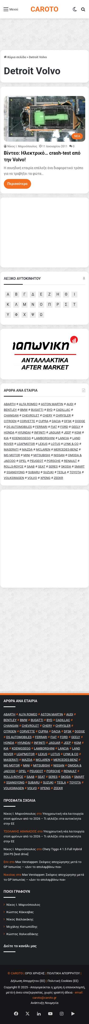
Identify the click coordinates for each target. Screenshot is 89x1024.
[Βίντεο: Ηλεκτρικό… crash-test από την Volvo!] (44, 119)
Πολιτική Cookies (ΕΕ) (62, 981)
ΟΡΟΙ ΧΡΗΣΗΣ (35, 973)
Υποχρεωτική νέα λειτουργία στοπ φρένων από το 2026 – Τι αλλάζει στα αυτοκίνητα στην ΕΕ (43, 818)
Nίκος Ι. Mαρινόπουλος (22, 146)
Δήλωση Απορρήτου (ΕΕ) (27, 981)
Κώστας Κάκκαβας (20, 912)
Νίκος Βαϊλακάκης (19, 919)
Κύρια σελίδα (15, 57)
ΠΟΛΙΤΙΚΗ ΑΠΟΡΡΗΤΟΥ (63, 973)
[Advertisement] (44, 538)
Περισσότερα (17, 184)
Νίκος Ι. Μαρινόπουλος (23, 904)
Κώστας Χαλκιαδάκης (22, 934)
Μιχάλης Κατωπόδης (21, 926)
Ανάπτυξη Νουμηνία (44, 1003)
